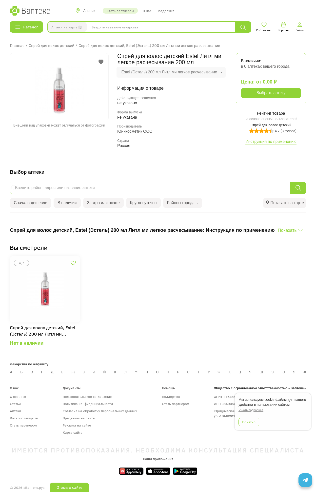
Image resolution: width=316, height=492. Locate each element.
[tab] (284, 203)
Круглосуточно (143, 203)
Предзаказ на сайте (79, 418)
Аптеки (15, 410)
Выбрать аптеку (271, 93)
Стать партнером (120, 10)
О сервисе (18, 396)
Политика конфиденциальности (88, 403)
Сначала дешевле (30, 203)
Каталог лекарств (24, 418)
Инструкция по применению (270, 141)
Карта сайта (72, 432)
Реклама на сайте (77, 425)
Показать (287, 230)
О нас (147, 10)
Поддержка (166, 10)
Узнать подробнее (250, 410)
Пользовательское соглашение (87, 396)
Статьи (15, 403)
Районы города (182, 203)
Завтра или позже (103, 203)
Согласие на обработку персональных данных (100, 410)
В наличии (67, 203)
